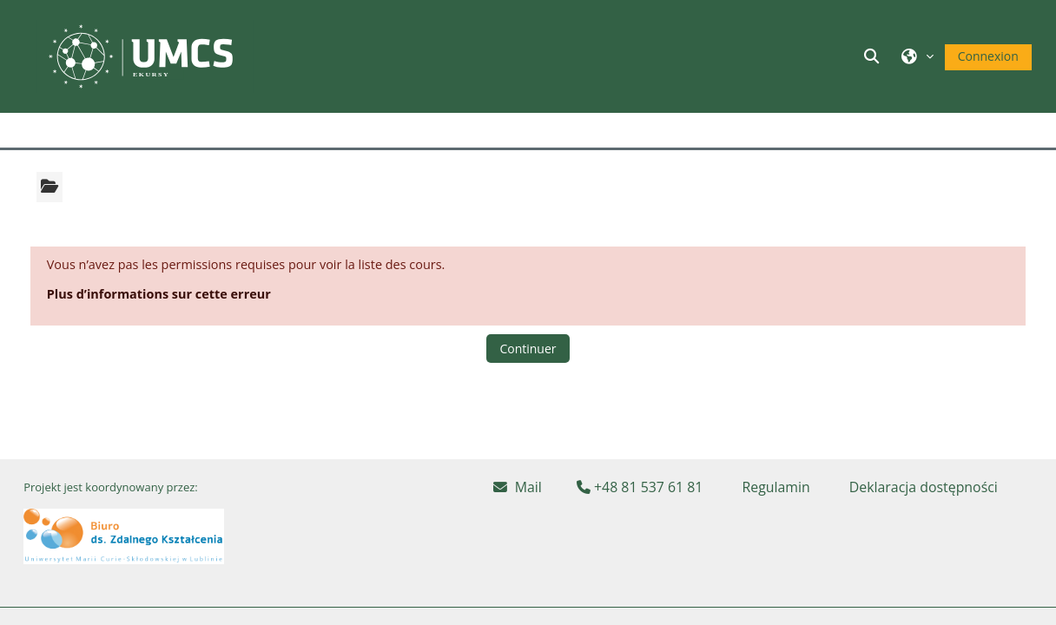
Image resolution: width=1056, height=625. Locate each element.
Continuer (527, 348)
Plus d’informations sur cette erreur (159, 294)
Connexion (988, 56)
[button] (873, 56)
